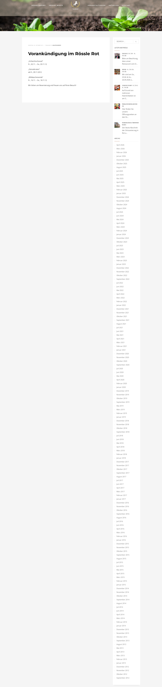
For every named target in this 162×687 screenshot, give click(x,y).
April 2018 (120, 447)
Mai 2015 (119, 570)
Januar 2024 (121, 234)
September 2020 (122, 365)
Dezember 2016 (122, 503)
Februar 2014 (121, 622)
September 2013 (122, 640)
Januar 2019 (121, 417)
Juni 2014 (120, 611)
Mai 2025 (119, 178)
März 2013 (120, 655)
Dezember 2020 (122, 354)
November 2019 (122, 395)
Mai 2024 (119, 219)
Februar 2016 (121, 536)
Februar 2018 (121, 454)
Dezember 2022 (122, 268)
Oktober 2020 (121, 361)
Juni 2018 (120, 439)
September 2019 (122, 402)
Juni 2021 (120, 331)
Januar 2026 (121, 156)
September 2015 (122, 555)
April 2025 (120, 182)
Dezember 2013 (122, 629)
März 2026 (120, 149)
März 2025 (120, 186)
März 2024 (120, 227)
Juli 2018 (119, 435)
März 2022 (120, 298)
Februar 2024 (121, 231)
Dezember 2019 (122, 391)
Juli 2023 (119, 245)
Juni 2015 (120, 566)
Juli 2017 (119, 480)
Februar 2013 (121, 659)
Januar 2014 (121, 626)
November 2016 (122, 506)
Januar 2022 (121, 305)
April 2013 (120, 652)
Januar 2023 (121, 264)
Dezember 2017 (122, 462)
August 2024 (121, 208)
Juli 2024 (119, 212)
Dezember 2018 (122, 421)
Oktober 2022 (121, 275)
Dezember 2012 (122, 667)
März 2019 (120, 409)
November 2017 (122, 465)
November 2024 (122, 201)
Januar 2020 (121, 387)
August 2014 (121, 603)
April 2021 (120, 339)
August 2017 (121, 476)
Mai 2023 (119, 253)
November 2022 (122, 272)
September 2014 (122, 599)
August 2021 (121, 324)
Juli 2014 (119, 607)
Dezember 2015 (122, 544)
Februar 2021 (121, 346)
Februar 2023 (121, 260)
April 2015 (120, 573)
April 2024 (120, 223)
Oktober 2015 (121, 551)
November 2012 (122, 670)
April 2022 (120, 294)
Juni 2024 (120, 216)
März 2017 (120, 491)
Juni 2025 (120, 175)
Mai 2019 (119, 406)
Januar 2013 (121, 663)
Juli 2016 (119, 521)
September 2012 (122, 678)
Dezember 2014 (122, 588)
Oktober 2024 (121, 204)
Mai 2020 (119, 376)
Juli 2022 (119, 283)
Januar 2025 (121, 193)
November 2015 (122, 547)
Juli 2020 (119, 368)
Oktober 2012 (121, 674)
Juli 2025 (119, 171)
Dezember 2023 (122, 238)
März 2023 (120, 257)
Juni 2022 (120, 286)
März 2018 (120, 450)
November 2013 (122, 633)
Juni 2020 (120, 372)
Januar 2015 (121, 585)
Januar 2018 (121, 458)
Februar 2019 (121, 413)
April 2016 (120, 529)
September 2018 (122, 432)
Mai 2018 (119, 443)
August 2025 (121, 167)
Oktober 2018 (121, 428)
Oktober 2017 (121, 469)
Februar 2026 (121, 152)
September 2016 (122, 514)
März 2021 (120, 342)
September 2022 (122, 279)
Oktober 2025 (121, 163)
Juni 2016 (120, 525)
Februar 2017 (121, 495)
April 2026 (120, 145)
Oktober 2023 (121, 242)
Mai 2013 (119, 648)
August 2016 (121, 517)
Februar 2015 (121, 581)
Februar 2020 (121, 383)
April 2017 (120, 488)
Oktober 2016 (121, 510)
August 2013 (121, 644)
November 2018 (122, 424)
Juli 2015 (119, 562)
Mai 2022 (119, 290)
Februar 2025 (121, 190)
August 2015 (121, 558)
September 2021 (122, 320)
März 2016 (120, 532)
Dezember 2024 (122, 197)
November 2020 (122, 357)
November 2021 (122, 313)
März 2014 (120, 618)
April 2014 (120, 614)
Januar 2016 (121, 540)
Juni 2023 (120, 249)
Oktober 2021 (121, 316)
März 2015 (120, 577)
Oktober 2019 (121, 398)
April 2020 (120, 380)
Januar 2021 (121, 350)
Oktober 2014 (121, 596)
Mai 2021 (119, 335)
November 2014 (122, 592)
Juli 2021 (119, 327)
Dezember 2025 (122, 160)
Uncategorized (56, 45)
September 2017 (122, 473)
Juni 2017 (120, 484)
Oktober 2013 (121, 637)
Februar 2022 (121, 301)
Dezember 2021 (122, 309)
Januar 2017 (121, 499)
